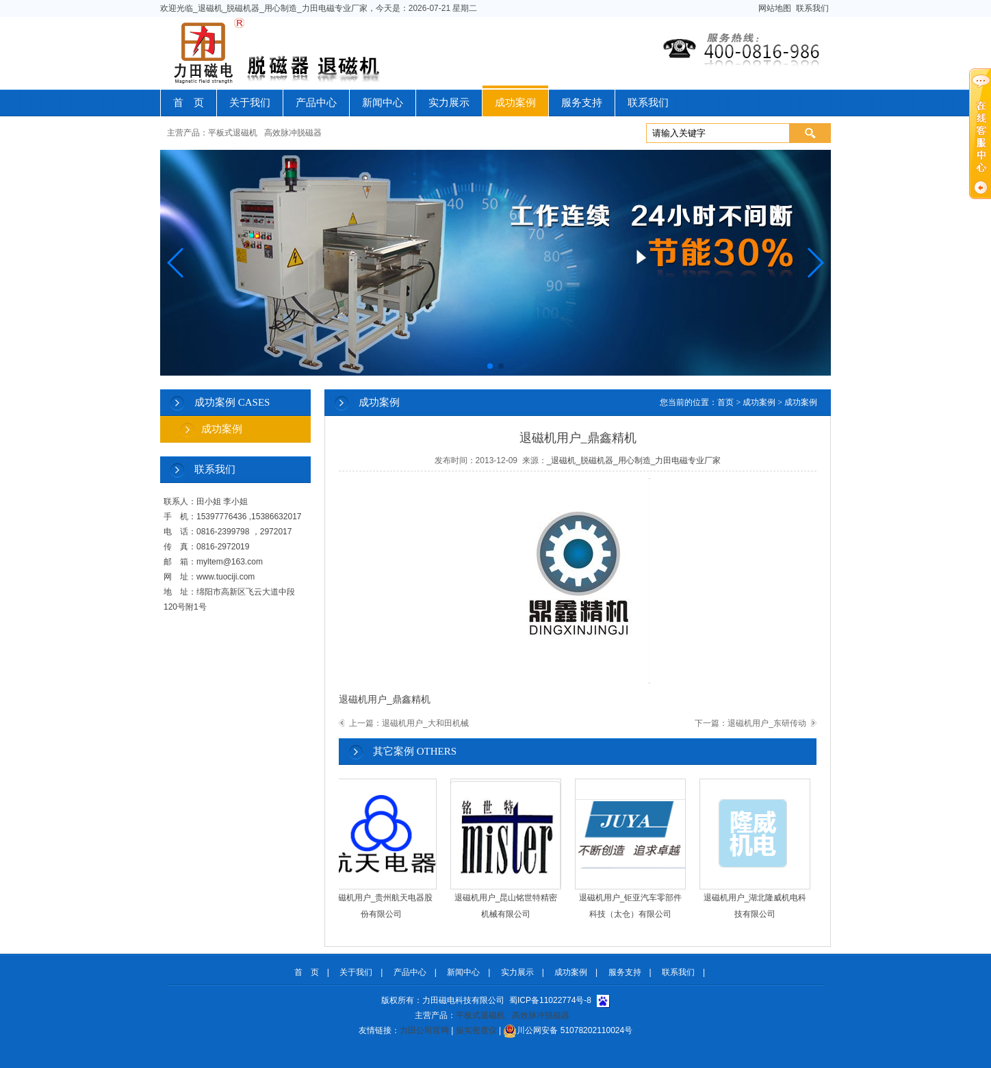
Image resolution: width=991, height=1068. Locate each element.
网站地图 (775, 8)
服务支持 (581, 102)
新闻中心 (382, 102)
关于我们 (249, 102)
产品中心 (316, 102)
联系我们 (812, 8)
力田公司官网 (424, 1030)
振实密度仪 (476, 1030)
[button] (176, 263)
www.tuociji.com (225, 577)
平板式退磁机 (232, 133)
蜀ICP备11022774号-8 (550, 1000)
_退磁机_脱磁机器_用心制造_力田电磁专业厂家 (634, 460)
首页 (725, 402)
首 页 (188, 102)
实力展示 (448, 102)
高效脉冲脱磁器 (293, 133)
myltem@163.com (229, 561)
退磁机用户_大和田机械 (425, 723)
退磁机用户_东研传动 (767, 723)
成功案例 (515, 102)
